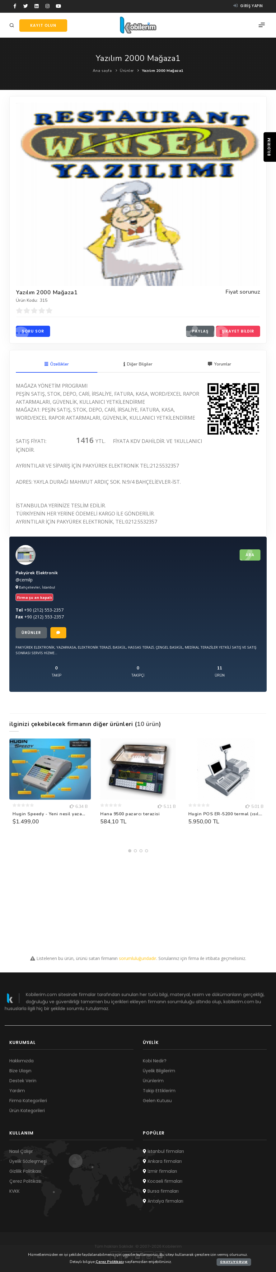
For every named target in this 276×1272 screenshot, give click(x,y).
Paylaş (197, 331)
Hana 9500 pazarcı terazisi (130, 814)
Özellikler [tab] (56, 364)
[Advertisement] (138, 899)
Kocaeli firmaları (162, 1181)
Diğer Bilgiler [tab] (138, 364)
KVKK (14, 1191)
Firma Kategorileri (28, 1100)
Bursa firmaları (161, 1191)
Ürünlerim (153, 1081)
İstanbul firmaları (163, 1151)
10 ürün (148, 724)
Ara (247, 555)
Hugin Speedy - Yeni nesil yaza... (48, 814)
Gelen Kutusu (157, 1100)
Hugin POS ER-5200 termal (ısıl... (225, 814)
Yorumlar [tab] (220, 364)
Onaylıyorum (234, 1262)
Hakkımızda (21, 1061)
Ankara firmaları (162, 1161)
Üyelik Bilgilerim (159, 1071)
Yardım (17, 1091)
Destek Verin (22, 1081)
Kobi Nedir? (154, 1061)
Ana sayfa (102, 70)
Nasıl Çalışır (21, 1151)
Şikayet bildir (235, 331)
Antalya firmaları (163, 1201)
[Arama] (12, 26)
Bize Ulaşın (20, 1071)
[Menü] (262, 25)
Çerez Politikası (25, 1181)
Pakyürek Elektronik (37, 573)
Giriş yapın (248, 5)
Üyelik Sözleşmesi (28, 1161)
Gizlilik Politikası (25, 1171)
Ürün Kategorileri (27, 1110)
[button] (130, 851)
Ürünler (127, 70)
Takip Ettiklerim (159, 1091)
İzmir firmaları (160, 1171)
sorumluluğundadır (137, 959)
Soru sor (30, 331)
